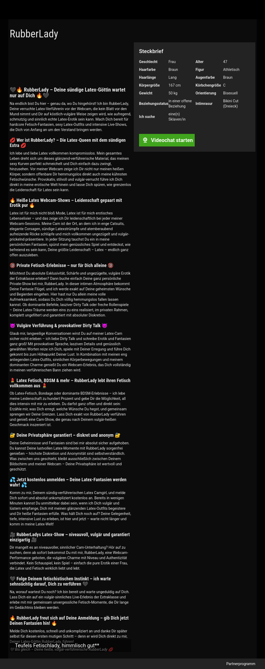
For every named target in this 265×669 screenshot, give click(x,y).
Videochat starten (167, 140)
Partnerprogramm (240, 664)
